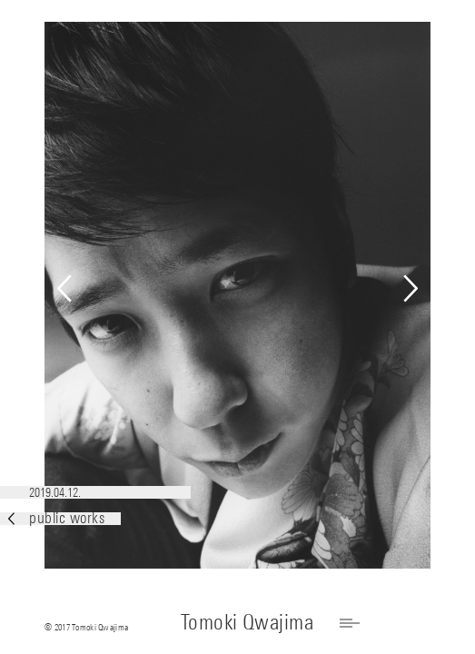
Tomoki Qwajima (247, 621)
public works (56, 518)
